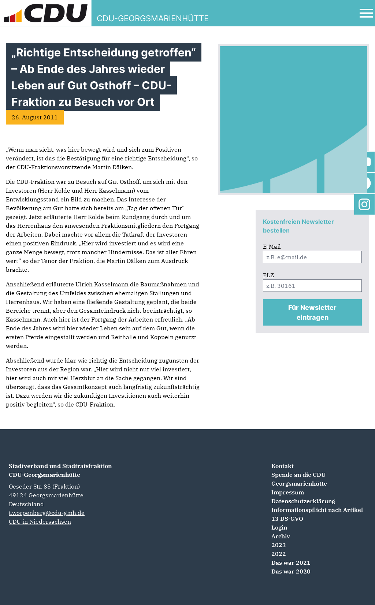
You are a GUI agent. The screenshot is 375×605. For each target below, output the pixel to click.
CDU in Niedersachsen (40, 521)
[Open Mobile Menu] (366, 13)
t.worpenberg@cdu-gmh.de (47, 512)
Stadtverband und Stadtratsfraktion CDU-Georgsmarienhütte (60, 470)
